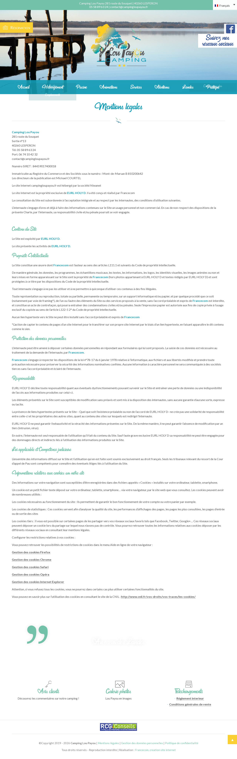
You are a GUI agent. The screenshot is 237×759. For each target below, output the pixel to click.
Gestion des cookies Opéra (30, 574)
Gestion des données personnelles (142, 743)
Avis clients (48, 691)
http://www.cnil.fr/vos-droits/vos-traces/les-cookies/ (158, 596)
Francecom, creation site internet (155, 750)
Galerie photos (118, 691)
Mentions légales (108, 743)
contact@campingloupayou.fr (129, 7)
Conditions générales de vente (190, 704)
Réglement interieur (190, 698)
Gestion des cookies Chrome (31, 559)
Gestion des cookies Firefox (31, 552)
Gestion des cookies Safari (30, 567)
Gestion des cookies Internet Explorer (38, 582)
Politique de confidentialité (181, 743)
